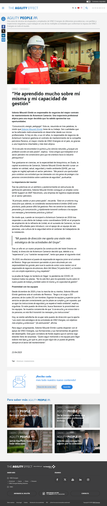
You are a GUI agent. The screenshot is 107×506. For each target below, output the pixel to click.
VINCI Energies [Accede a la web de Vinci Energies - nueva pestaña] (96, 502)
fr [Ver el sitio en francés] (95, 8)
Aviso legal (19, 502)
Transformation (70, 407)
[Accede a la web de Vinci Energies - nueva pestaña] (49, 466)
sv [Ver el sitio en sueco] (102, 8)
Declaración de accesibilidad (37, 502)
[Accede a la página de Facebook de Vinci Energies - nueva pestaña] (57, 479)
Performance (24, 89)
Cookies (26, 502)
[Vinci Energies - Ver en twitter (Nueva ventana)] (73, 8)
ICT (11, 407)
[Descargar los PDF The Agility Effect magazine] (53, 493)
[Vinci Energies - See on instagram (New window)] (81, 8)
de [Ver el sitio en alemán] (97, 8)
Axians (20, 481)
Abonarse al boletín (22, 493)
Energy (15, 89)
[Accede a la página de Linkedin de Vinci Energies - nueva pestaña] (80, 479)
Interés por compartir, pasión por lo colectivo (69, 442)
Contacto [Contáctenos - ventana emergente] (85, 493)
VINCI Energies (14, 478)
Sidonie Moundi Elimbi (31, 129)
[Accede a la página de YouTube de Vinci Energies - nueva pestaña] (72, 479)
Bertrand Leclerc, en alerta (23, 415)
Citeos (26, 481)
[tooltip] (3, 19)
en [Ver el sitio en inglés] (93, 8)
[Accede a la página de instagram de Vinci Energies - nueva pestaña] (88, 479)
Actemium (20, 361)
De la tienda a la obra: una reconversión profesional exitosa (71, 418)
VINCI (11, 487)
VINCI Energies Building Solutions (18, 483)
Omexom (34, 481)
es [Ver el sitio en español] (104, 8)
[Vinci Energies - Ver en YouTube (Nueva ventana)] (78, 8)
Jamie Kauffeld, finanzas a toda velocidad (23, 442)
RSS (47, 502)
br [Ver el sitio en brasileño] (100, 8)
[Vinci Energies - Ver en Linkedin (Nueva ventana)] (75, 8)
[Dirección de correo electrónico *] (46, 387)
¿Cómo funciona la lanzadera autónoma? (60, 502)
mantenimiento (29, 361)
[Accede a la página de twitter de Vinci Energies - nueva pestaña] (65, 479)
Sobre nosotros (10, 502)
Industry (13, 433)
